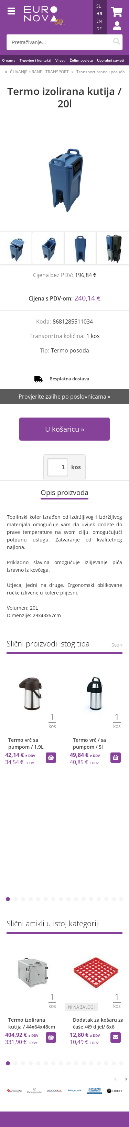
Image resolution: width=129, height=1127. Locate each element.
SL (98, 6)
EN (99, 21)
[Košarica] (115, 12)
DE (99, 29)
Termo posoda (70, 350)
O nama (8, 60)
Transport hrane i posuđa (100, 72)
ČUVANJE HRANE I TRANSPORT (39, 72)
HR (99, 14)
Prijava (113, 33)
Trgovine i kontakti (35, 60)
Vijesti (60, 60)
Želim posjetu (81, 60)
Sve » (116, 645)
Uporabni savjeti (110, 60)
